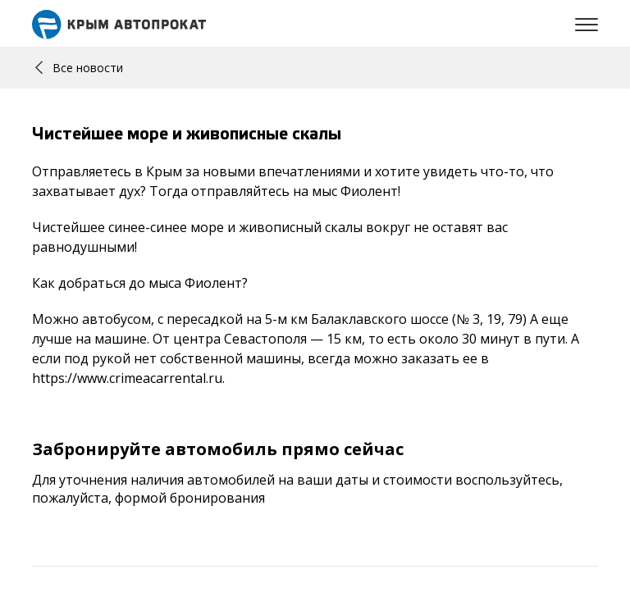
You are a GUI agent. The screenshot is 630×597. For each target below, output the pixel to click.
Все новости (79, 67)
